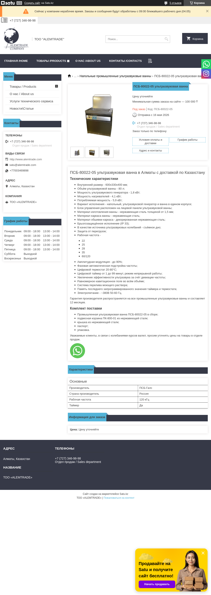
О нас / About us (22, 94)
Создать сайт (32, 3)
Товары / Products (23, 86)
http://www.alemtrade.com (26, 159)
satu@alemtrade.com (22, 165)
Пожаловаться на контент (119, 497)
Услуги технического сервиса (31, 101)
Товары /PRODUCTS (51, 60)
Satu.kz (123, 493)
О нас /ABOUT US (88, 60)
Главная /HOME (16, 60)
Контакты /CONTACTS (125, 60)
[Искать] (166, 39)
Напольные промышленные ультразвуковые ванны (115, 76)
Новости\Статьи (22, 108)
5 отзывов (176, 3)
